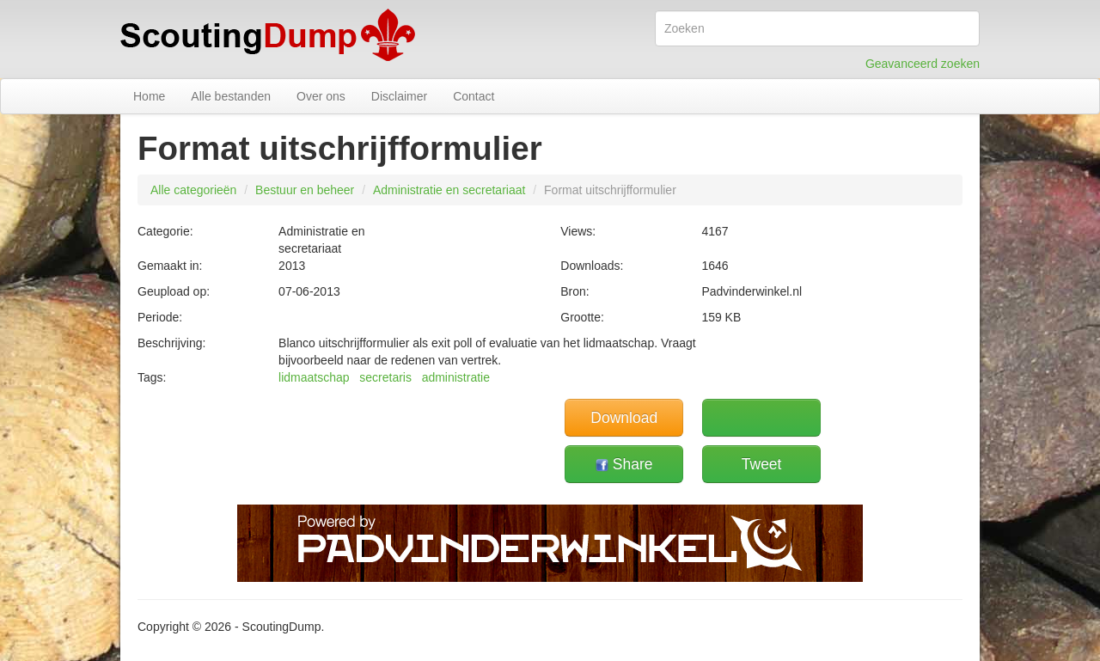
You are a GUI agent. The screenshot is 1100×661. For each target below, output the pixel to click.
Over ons (320, 96)
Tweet (762, 464)
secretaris (385, 377)
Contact (473, 96)
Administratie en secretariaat (449, 190)
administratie (456, 377)
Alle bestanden (231, 96)
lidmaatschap (314, 377)
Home (149, 96)
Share (624, 464)
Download (623, 417)
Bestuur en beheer (304, 190)
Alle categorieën (193, 190)
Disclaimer (399, 96)
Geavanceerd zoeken (922, 63)
